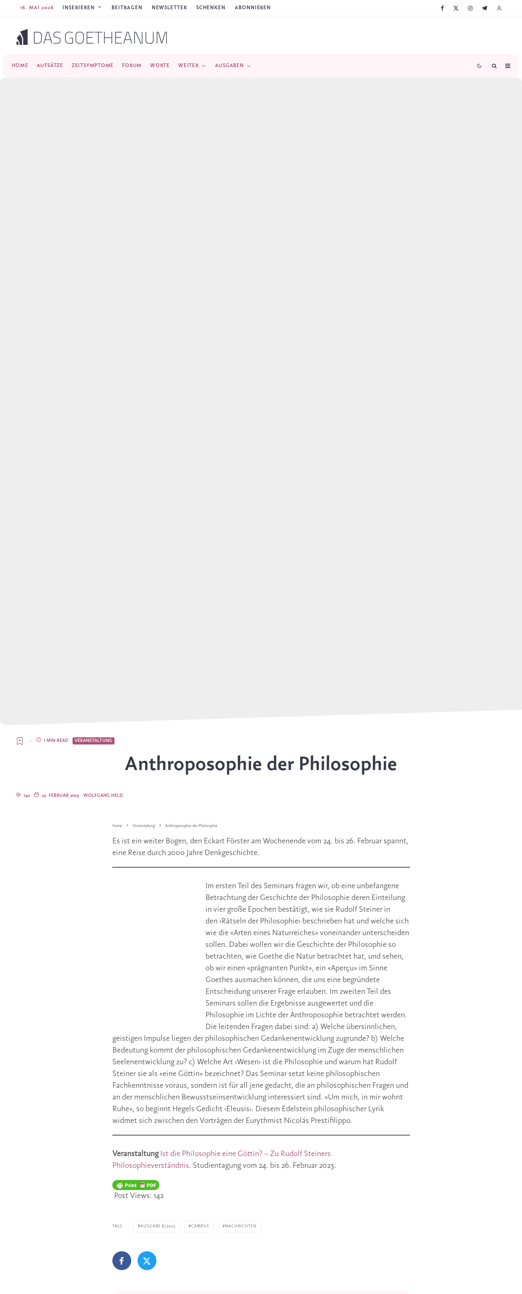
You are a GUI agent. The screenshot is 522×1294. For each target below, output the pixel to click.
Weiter (188, 65)
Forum (132, 65)
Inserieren (78, 7)
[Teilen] (121, 1260)
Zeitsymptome (93, 65)
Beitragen (127, 7)
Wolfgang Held (103, 795)
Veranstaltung (93, 740)
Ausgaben (229, 65)
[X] (456, 8)
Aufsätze (50, 65)
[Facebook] (442, 8)
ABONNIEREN (253, 7)
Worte (160, 65)
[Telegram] (484, 8)
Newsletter (169, 7)
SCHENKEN (211, 7)
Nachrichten (241, 1226)
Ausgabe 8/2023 (157, 1226)
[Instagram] (470, 8)
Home (20, 65)
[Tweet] (147, 1260)
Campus (200, 1226)
